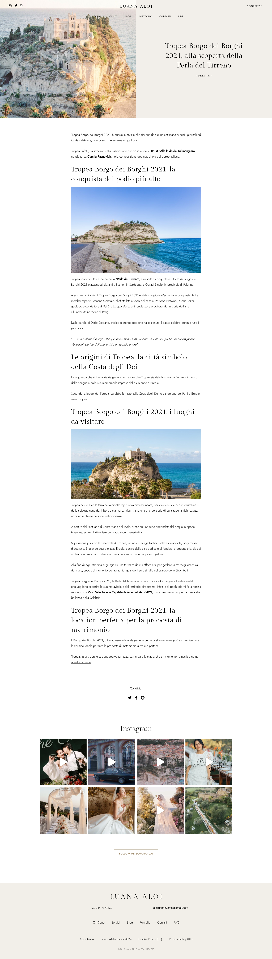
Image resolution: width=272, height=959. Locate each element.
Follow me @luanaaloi (136, 853)
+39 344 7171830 (101, 907)
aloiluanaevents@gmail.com (170, 907)
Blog (128, 16)
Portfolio (145, 16)
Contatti (165, 16)
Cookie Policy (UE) (150, 939)
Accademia (87, 939)
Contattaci (255, 6)
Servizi (112, 16)
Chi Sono (95, 16)
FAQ (180, 16)
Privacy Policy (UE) (181, 939)
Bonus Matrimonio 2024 (116, 939)
